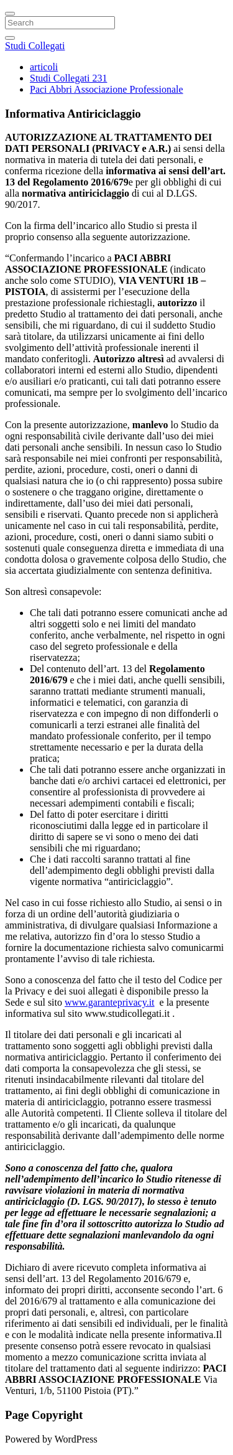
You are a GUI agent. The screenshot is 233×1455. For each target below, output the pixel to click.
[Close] (10, 14)
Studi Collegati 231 (68, 78)
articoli (44, 67)
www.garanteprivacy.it (110, 1002)
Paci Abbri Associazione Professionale (106, 89)
